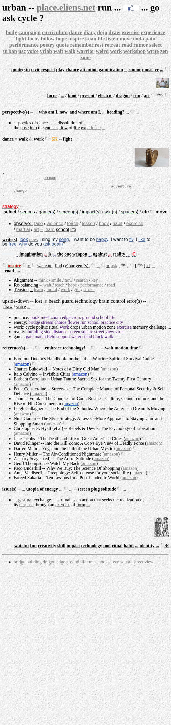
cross (76, 321)
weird (102, 51)
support (63, 340)
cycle (30, 331)
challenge (157, 331)
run (83, 326)
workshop (134, 51)
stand (87, 340)
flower (73, 326)
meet (45, 321)
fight (21, 39)
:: (31, 227)
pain (150, 39)
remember (81, 45)
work (116, 51)
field (51, 340)
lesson (88, 227)
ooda (138, 39)
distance (59, 335)
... (62, 95)
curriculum (54, 32)
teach (72, 227)
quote (62, 45)
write (153, 51)
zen (164, 51)
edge (66, 321)
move (126, 39)
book (35, 321)
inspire (76, 39)
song (64, 243)
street (99, 335)
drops (75, 331)
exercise (131, 32)
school (102, 321)
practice (21, 321)
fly (131, 243)
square (87, 335)
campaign (29, 32)
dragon (49, 566)
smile (56, 284)
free (13, 248)
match (40, 340)
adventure (121, 189)
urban (10, 51)
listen (112, 39)
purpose (26, 508)
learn (49, 233)
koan (90, 39)
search (82, 284)
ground (88, 321)
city (119, 326)
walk (70, 51)
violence (55, 227)
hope (61, 39)
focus (34, 39)
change (20, 194)
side (47, 335)
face (38, 227)
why (23, 248)
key (94, 284)
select (155, 45)
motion (99, 331)
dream (49, 179)
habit (118, 227)
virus (119, 335)
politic (42, 331)
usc (22, 51)
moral (52, 293)
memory (140, 331)
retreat (112, 45)
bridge (34, 326)
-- (50, 122)
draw (114, 32)
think (43, 284)
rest (99, 45)
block (98, 340)
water (76, 340)
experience (153, 32)
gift (77, 293)
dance (76, 32)
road (126, 45)
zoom (56, 321)
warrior (85, 51)
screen (74, 335)
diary (90, 32)
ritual (54, 331)
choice (60, 326)
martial (23, 233)
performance (24, 45)
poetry (47, 45)
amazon (22, 368)
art (36, 233)
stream (47, 326)
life (101, 39)
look (24, 243)
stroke (88, 293)
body (11, 32)
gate (30, 340)
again (57, 248)
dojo (102, 32)
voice (33, 51)
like (142, 243)
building (35, 335)
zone (85, 57)
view (109, 335)
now (33, 243)
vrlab (46, 51)
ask (46, 248)
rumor (140, 45)
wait (58, 51)
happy (102, 243)
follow (48, 39)
